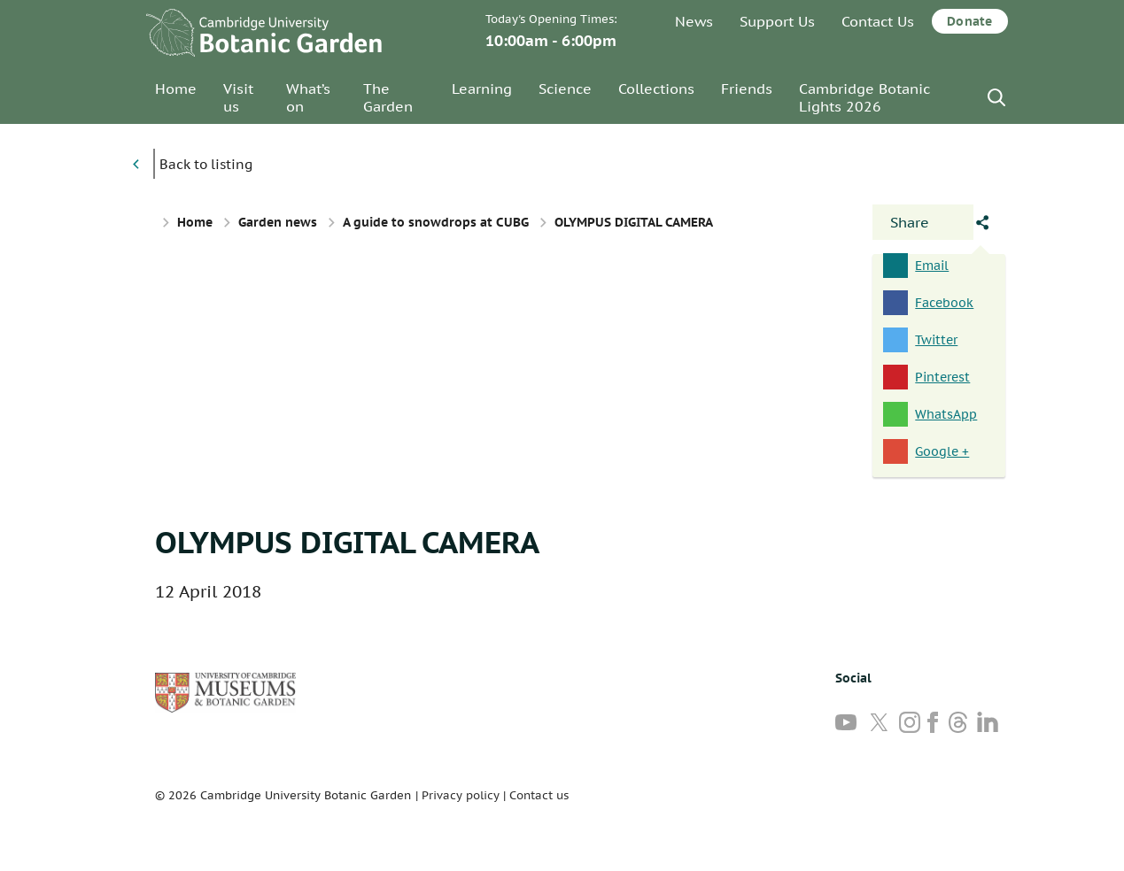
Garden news (277, 222)
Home (176, 88)
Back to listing (205, 164)
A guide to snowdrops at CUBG (436, 222)
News (694, 21)
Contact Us (877, 21)
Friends (746, 88)
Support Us (777, 21)
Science (565, 88)
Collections (656, 88)
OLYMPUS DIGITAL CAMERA (347, 541)
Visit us (238, 97)
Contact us (539, 795)
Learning (482, 88)
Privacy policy (461, 795)
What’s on (308, 97)
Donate (969, 21)
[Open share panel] (922, 222)
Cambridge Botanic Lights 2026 (864, 97)
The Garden (388, 97)
